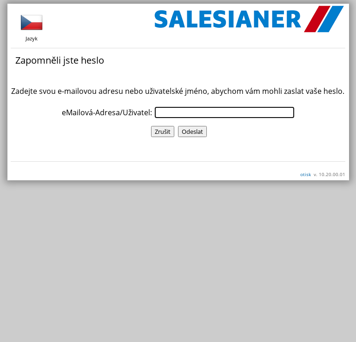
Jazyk (31, 26)
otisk (305, 174)
